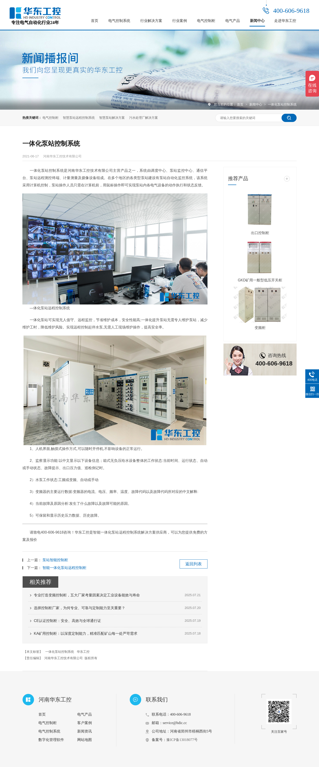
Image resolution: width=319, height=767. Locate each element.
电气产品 (232, 21)
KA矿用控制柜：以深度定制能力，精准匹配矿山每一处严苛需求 (85, 633)
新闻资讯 (84, 731)
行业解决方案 (151, 21)
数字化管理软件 (51, 740)
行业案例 (179, 21)
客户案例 (84, 723)
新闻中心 (257, 21)
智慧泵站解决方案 (112, 117)
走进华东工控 (285, 21)
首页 (94, 21)
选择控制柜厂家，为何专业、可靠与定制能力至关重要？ (79, 608)
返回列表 (193, 564)
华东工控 (83, 651)
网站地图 (84, 740)
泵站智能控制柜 (55, 560)
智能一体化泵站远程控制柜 (64, 568)
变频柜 (260, 328)
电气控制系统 (119, 21)
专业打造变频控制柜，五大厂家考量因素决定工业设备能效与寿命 (87, 595)
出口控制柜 (260, 233)
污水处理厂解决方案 (143, 117)
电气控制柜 (206, 21)
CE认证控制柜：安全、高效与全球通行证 (67, 621)
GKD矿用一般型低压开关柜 (260, 280)
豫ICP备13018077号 (182, 740)
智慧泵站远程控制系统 (79, 117)
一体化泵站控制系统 (282, 104)
